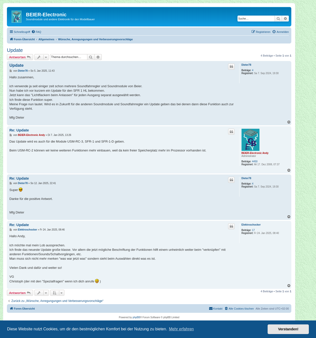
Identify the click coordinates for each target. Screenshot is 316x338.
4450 (254, 161)
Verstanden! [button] (288, 329)
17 (253, 230)
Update (15, 50)
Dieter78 (246, 64)
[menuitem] (36, 32)
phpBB (136, 317)
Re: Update (19, 130)
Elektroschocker (251, 224)
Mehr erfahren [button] (181, 329)
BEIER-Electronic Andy (255, 153)
